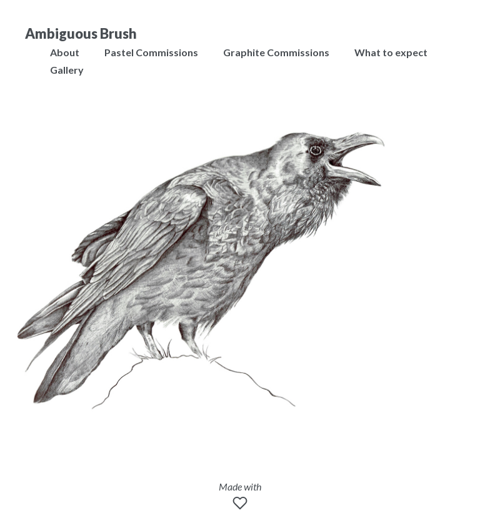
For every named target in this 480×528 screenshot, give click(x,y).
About (64, 52)
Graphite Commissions (276, 52)
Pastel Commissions (151, 52)
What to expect (391, 52)
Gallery (67, 70)
